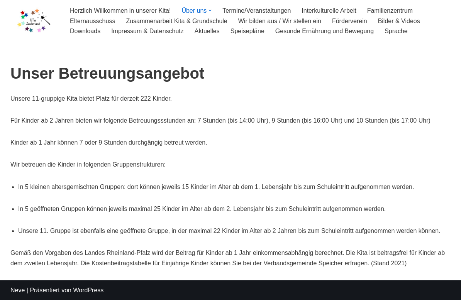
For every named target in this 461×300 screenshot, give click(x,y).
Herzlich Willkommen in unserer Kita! (120, 10)
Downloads (85, 31)
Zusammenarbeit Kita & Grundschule (176, 21)
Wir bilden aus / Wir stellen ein (279, 21)
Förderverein (349, 21)
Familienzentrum (390, 10)
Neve (17, 290)
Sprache (396, 31)
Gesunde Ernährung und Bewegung (324, 31)
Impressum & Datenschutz (147, 31)
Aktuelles (207, 31)
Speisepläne (247, 31)
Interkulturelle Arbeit (329, 10)
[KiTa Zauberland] (33, 21)
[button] (210, 10)
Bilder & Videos (399, 21)
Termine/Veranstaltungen (256, 10)
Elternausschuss (92, 21)
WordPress (88, 290)
